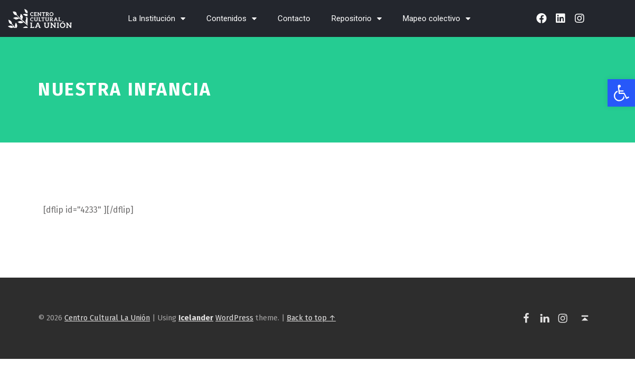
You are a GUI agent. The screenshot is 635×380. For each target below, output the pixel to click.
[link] (621, 93)
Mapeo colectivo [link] (436, 19)
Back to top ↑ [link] (311, 317)
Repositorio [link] (356, 19)
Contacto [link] (294, 18)
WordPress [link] (234, 317)
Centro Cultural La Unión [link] (107, 317)
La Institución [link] (156, 19)
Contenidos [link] (231, 19)
